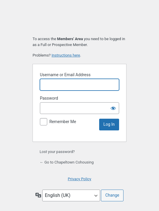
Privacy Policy (79, 179)
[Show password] (113, 108)
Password (49, 98)
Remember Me (62, 121)
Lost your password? (57, 151)
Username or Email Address (65, 74)
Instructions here (66, 55)
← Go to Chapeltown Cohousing (67, 162)
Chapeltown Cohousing (79, 18)
